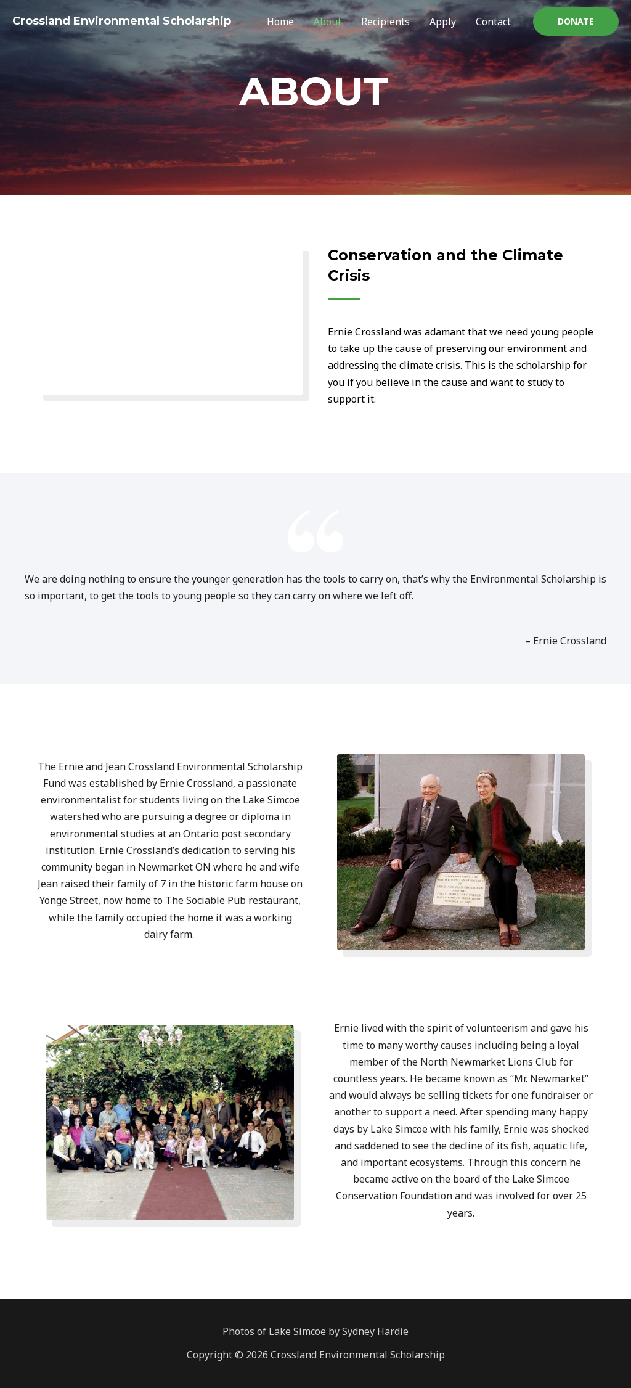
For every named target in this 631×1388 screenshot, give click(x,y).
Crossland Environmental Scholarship (121, 21)
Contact (493, 21)
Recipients (385, 21)
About (327, 21)
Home (280, 21)
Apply (442, 21)
